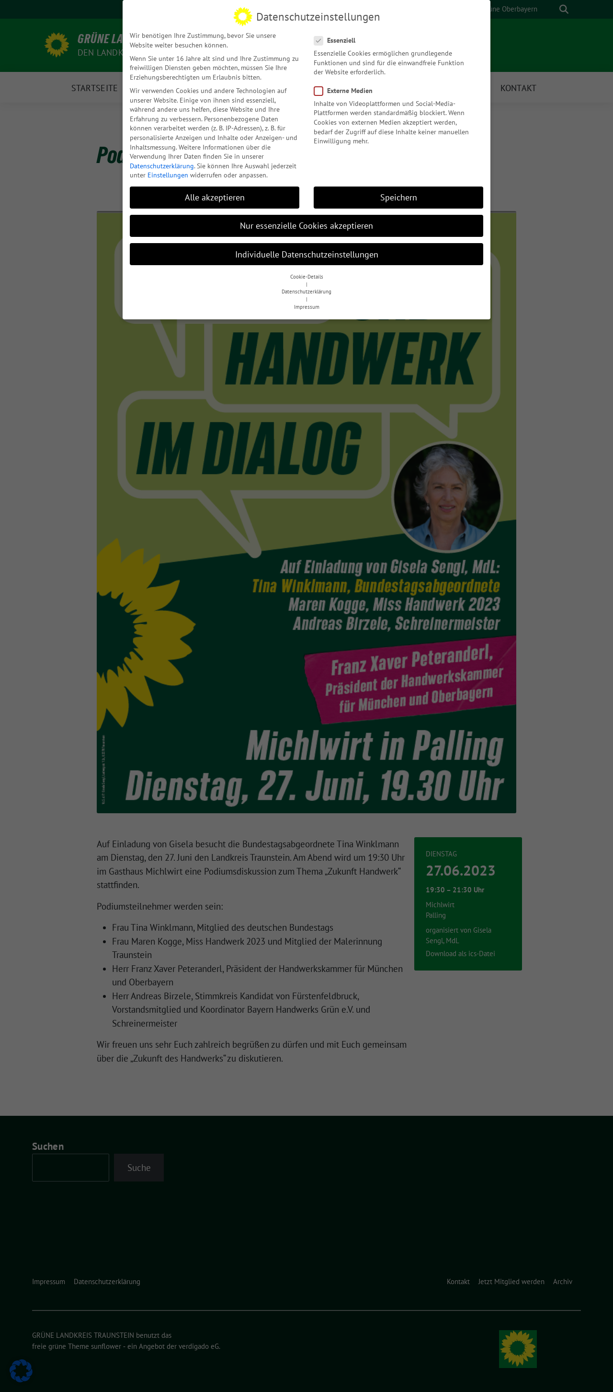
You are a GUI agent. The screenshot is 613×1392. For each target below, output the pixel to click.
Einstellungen (168, 173)
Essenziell (338, 38)
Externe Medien (346, 89)
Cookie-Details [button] (306, 274)
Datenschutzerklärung (162, 164)
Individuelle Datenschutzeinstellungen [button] (306, 252)
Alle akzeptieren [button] (215, 195)
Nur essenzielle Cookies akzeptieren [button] (306, 224)
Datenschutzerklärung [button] (306, 290)
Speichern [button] (398, 195)
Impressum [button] (306, 305)
